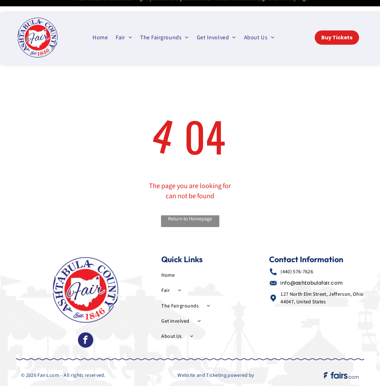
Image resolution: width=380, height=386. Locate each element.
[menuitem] (101, 24)
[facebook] (85, 325)
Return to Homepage (190, 202)
